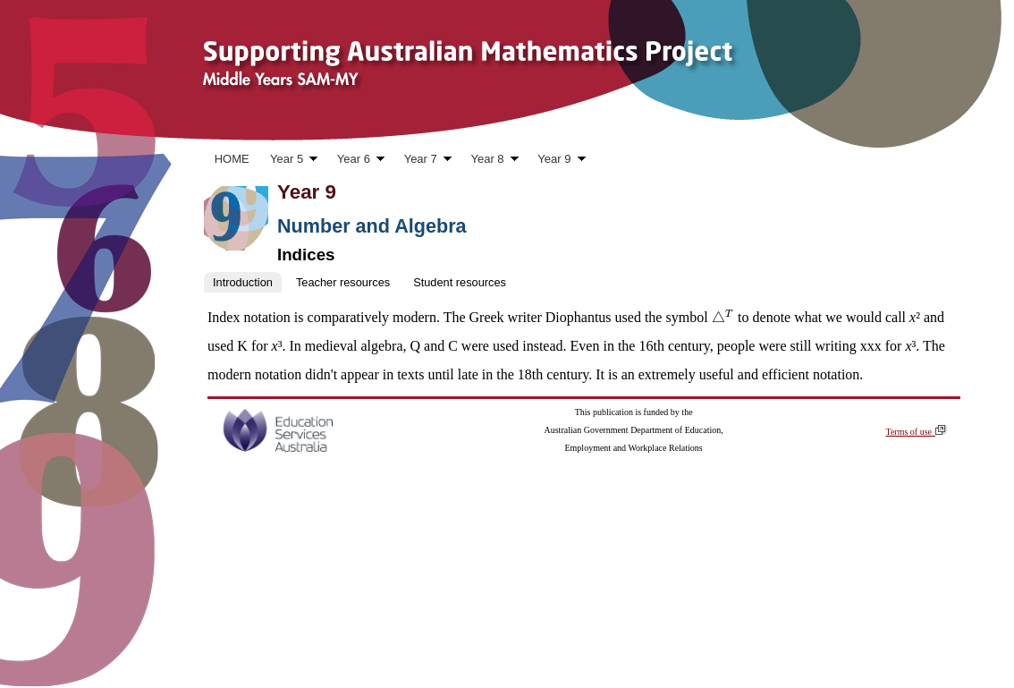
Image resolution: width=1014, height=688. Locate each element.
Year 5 (288, 161)
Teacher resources (343, 282)
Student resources (459, 282)
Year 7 (422, 161)
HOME (232, 159)
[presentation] (723, 317)
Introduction (243, 282)
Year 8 (490, 161)
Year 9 (557, 161)
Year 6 (355, 161)
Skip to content (47, 134)
